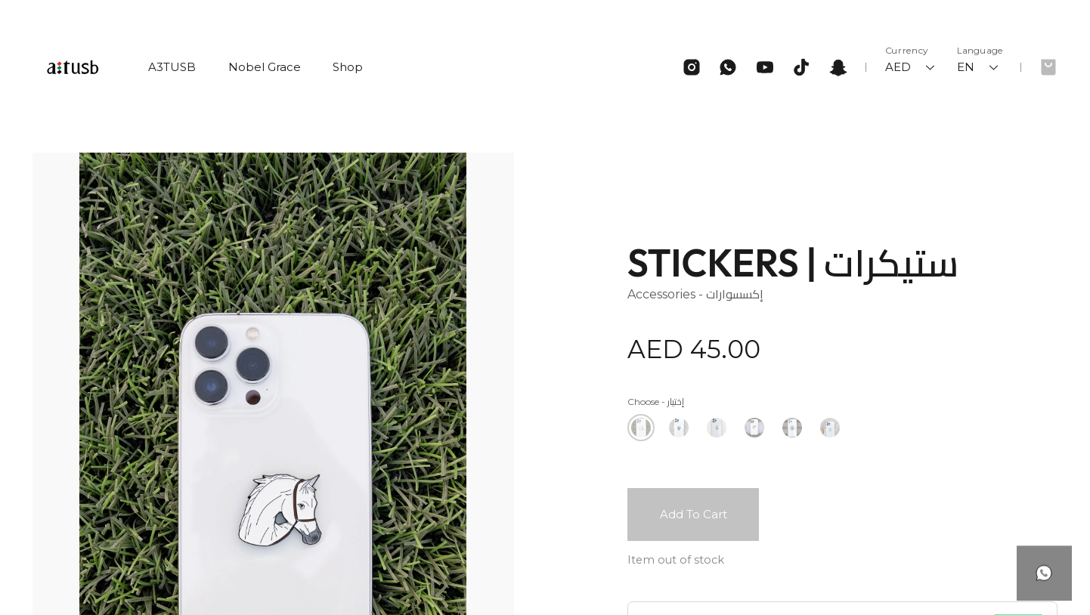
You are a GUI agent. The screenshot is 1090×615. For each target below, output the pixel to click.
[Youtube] (765, 67)
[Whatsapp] (728, 67)
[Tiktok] (801, 67)
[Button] (1044, 556)
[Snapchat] (838, 67)
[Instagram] (692, 67)
